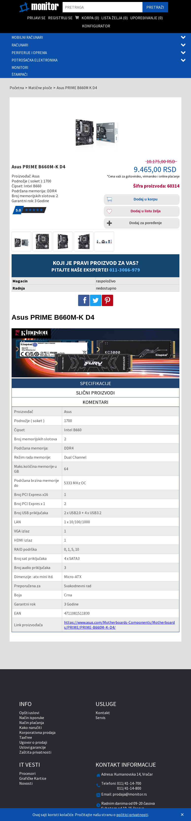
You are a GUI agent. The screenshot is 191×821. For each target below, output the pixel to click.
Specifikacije (95, 383)
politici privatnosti (132, 814)
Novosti (26, 783)
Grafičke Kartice (32, 778)
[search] (102, 7)
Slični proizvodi (95, 393)
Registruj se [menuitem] (60, 17)
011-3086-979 (124, 270)
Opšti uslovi (29, 712)
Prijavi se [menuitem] (36, 17)
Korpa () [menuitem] (87, 18)
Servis (100, 717)
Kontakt (103, 712)
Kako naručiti (30, 727)
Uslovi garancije (32, 747)
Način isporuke (31, 717)
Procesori (27, 773)
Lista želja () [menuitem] (114, 17)
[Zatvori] (182, 814)
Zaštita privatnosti (35, 752)
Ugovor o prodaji (33, 742)
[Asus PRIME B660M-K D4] (96, 129)
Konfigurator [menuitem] (96, 25)
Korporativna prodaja (37, 732)
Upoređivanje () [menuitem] (146, 17)
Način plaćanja (31, 722)
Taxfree (25, 737)
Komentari (95, 402)
